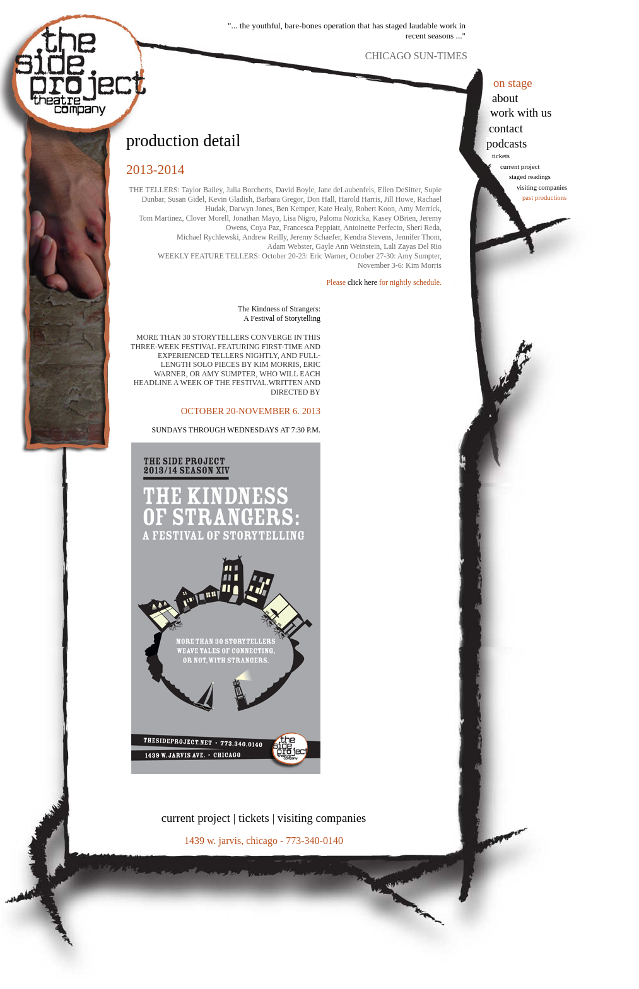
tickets (501, 156)
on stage (512, 83)
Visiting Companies (542, 187)
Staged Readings (530, 176)
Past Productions (544, 197)
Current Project (519, 166)
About (505, 98)
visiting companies (322, 817)
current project (195, 817)
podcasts (506, 143)
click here (362, 282)
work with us (520, 112)
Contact (506, 128)
